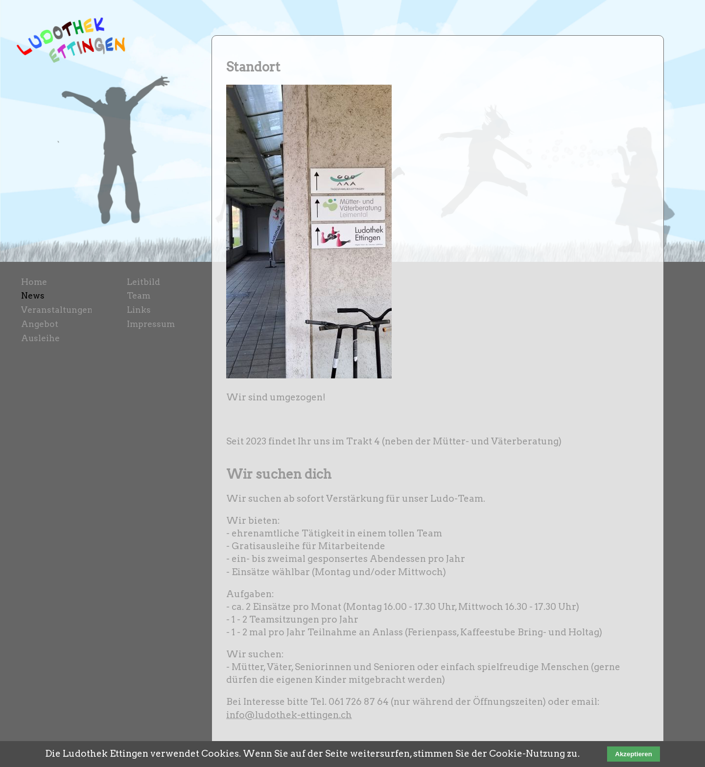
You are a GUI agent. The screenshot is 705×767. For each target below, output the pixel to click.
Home (34, 282)
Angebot (39, 324)
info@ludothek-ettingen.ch (289, 715)
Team (138, 295)
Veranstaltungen (57, 309)
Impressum (151, 324)
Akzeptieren (633, 754)
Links (139, 309)
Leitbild (143, 282)
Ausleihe (40, 338)
